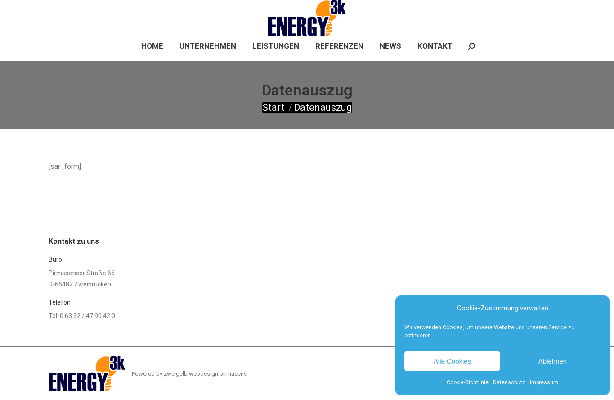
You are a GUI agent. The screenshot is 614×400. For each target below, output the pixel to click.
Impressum (544, 382)
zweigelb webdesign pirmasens (205, 373)
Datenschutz (509, 382)
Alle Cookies (452, 361)
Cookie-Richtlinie (468, 382)
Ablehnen (552, 361)
